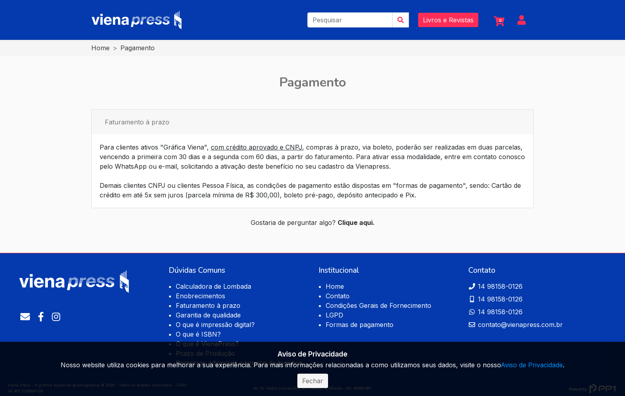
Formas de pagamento (359, 325)
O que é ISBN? (198, 334)
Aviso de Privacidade (532, 365)
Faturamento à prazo (137, 122)
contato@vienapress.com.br (515, 325)
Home (100, 48)
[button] (521, 21)
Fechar (312, 381)
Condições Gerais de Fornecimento (378, 305)
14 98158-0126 (495, 286)
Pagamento (137, 48)
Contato (338, 296)
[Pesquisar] (350, 20)
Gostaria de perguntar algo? (313, 223)
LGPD (334, 315)
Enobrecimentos (200, 296)
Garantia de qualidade (208, 315)
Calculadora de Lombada (213, 286)
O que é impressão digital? (215, 325)
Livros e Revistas (448, 20)
